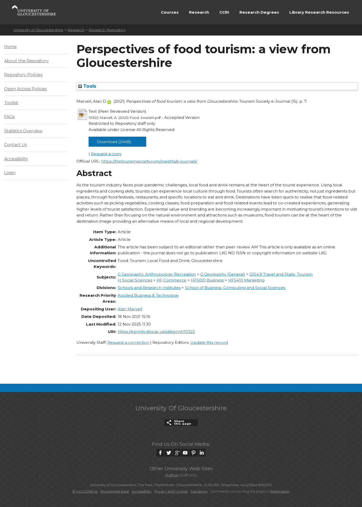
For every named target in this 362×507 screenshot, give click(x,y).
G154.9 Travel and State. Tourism (281, 274)
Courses (170, 12)
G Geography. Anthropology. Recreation (157, 274)
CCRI (224, 12)
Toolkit (11, 102)
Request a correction (128, 342)
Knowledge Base (115, 491)
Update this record (209, 342)
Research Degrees (259, 12)
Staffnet (171, 475)
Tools (87, 86)
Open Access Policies (25, 88)
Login (9, 172)
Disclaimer (199, 491)
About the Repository (26, 60)
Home (10, 46)
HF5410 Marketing (246, 280)
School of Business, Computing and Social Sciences (235, 287)
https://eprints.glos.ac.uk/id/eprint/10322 (156, 331)
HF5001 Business (207, 280)
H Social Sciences (135, 280)
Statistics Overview (23, 130)
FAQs (9, 116)
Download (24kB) (114, 141)
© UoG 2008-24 (85, 491)
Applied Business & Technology (148, 295)
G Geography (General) (222, 274)
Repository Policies (23, 74)
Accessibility (16, 158)
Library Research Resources (319, 12)
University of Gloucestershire (38, 30)
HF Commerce (171, 280)
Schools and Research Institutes (149, 287)
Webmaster (280, 491)
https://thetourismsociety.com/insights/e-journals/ (149, 161)
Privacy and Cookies (171, 491)
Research (199, 12)
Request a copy (106, 153)
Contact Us (15, 144)
